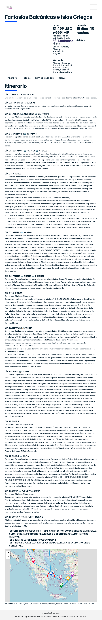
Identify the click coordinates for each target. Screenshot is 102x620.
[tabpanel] (51, 344)
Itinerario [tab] (12, 77)
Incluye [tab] (62, 77)
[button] (52, 573)
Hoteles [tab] (26, 77)
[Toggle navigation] (93, 7)
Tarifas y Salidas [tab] (44, 77)
